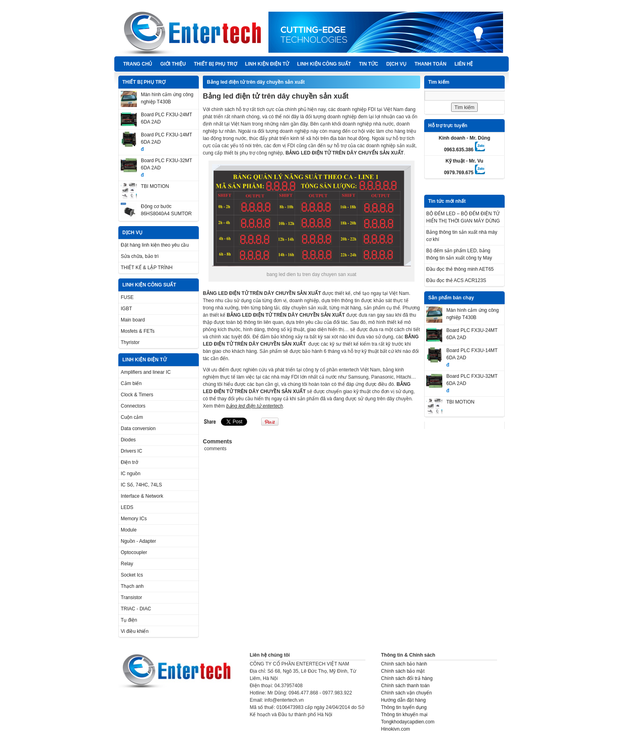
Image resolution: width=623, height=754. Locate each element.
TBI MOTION (155, 186)
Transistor (131, 597)
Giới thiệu (173, 64)
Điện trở (129, 462)
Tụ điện (129, 620)
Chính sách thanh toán (405, 685)
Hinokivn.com (395, 729)
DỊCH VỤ (396, 64)
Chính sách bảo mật (403, 671)
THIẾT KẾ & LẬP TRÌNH (147, 267)
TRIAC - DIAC (136, 609)
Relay (127, 564)
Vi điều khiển (135, 631)
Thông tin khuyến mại (404, 714)
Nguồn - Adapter (138, 541)
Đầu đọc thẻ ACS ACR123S (456, 280)
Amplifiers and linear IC (146, 372)
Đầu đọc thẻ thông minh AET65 (460, 269)
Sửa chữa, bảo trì (140, 256)
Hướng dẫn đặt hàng (403, 700)
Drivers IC (131, 451)
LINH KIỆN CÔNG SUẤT (324, 64)
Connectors (133, 406)
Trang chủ (137, 64)
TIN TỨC (368, 64)
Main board (133, 320)
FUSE (127, 297)
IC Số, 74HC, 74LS (141, 485)
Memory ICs (134, 518)
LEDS (127, 507)
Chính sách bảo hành (404, 664)
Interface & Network (142, 496)
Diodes (128, 440)
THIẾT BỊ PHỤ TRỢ (215, 64)
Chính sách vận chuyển (406, 693)
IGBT (126, 308)
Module (128, 530)
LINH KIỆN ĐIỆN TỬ (267, 64)
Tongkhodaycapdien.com (408, 722)
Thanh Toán (430, 64)
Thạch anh (132, 586)
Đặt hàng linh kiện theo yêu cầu (155, 245)
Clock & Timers (137, 395)
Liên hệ (463, 64)
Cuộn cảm (132, 417)
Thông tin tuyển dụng (404, 707)
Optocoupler (134, 552)
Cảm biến (131, 383)
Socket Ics (132, 575)
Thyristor (130, 342)
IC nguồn (130, 473)
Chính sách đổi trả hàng (407, 678)
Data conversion (138, 428)
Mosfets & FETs (138, 331)
